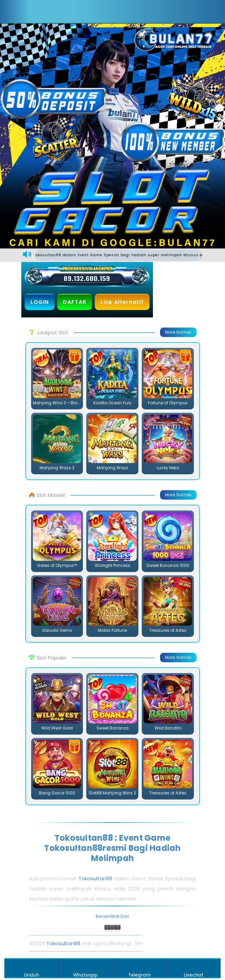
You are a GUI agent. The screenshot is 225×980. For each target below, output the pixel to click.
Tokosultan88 (95, 878)
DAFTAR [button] (74, 302)
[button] (43, 11)
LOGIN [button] (39, 302)
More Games (178, 332)
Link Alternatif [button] (122, 302)
